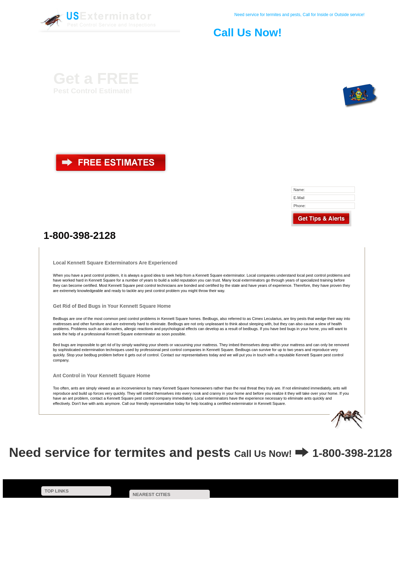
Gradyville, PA (290, 537)
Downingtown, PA (149, 523)
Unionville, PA (250, 505)
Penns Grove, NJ (210, 542)
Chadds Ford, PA (297, 509)
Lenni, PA (250, 537)
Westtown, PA (219, 519)
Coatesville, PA (197, 523)
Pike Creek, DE (181, 514)
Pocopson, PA (211, 509)
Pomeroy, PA (215, 528)
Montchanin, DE (137, 514)
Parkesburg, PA (337, 532)
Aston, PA (174, 537)
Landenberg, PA (169, 509)
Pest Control (123, 46)
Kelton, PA (306, 514)
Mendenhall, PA (291, 505)
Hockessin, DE (126, 509)
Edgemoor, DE (164, 532)
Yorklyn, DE (212, 505)
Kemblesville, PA (265, 514)
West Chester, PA (176, 519)
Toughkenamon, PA (169, 505)
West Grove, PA (253, 509)
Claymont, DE (135, 537)
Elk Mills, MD (212, 537)
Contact (97, 46)
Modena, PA (342, 514)
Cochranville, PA (128, 528)
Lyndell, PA (124, 542)
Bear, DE (250, 542)
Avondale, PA (332, 505)
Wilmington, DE (243, 523)
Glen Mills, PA (257, 528)
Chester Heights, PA (305, 528)
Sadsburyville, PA (209, 532)
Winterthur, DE (340, 509)
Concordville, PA (346, 519)
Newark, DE (287, 523)
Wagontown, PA (256, 532)
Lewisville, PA (173, 528)
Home (72, 46)
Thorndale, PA (261, 519)
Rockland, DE (223, 514)
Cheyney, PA (329, 523)
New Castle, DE (164, 542)
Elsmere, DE (134, 519)
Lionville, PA (331, 537)
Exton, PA (297, 532)
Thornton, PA (303, 519)
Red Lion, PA (125, 505)
